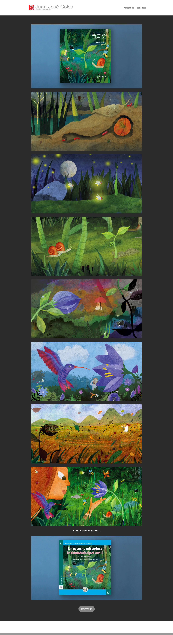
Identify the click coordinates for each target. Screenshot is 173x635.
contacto (141, 8)
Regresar (86, 609)
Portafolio (128, 8)
